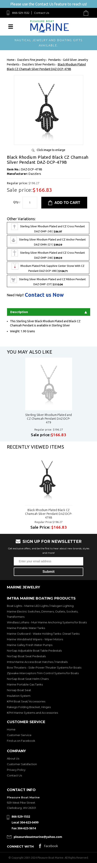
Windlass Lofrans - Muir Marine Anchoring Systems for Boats (47, 622)
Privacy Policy (16, 769)
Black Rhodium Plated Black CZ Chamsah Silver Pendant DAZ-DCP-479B (48, 513)
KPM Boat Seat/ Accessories (26, 701)
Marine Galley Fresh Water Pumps (29, 645)
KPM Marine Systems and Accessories (32, 712)
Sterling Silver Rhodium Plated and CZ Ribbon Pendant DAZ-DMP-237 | (48, 281)
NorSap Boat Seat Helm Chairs (28, 678)
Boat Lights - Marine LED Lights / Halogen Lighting (40, 605)
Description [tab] (48, 312)
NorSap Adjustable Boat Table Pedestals (34, 650)
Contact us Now (44, 295)
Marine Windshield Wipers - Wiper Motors (35, 639)
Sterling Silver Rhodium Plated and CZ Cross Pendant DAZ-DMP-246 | (48, 254)
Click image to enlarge (51, 150)
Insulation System (18, 695)
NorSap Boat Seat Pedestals (26, 656)
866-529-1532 (20, 12)
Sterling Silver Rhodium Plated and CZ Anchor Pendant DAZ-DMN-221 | (48, 241)
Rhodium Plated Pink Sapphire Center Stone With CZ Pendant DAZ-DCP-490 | (48, 267)
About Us (13, 758)
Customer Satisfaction (22, 764)
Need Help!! (15, 295)
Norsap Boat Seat (19, 690)
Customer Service (19, 735)
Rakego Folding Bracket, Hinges (29, 707)
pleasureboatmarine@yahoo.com (38, 837)
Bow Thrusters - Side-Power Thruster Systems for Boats (44, 667)
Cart (87, 13)
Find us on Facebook (21, 740)
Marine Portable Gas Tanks (25, 684)
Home (11, 729)
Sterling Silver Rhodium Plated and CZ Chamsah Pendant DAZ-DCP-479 (48, 418)
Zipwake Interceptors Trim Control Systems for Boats (43, 673)
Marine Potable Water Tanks (26, 628)
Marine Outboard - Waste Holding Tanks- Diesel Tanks (43, 633)
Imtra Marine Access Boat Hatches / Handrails (37, 662)
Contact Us (41, 12)
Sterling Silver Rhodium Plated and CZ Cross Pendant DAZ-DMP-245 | (48, 228)
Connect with (20, 846)
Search (76, 13)
